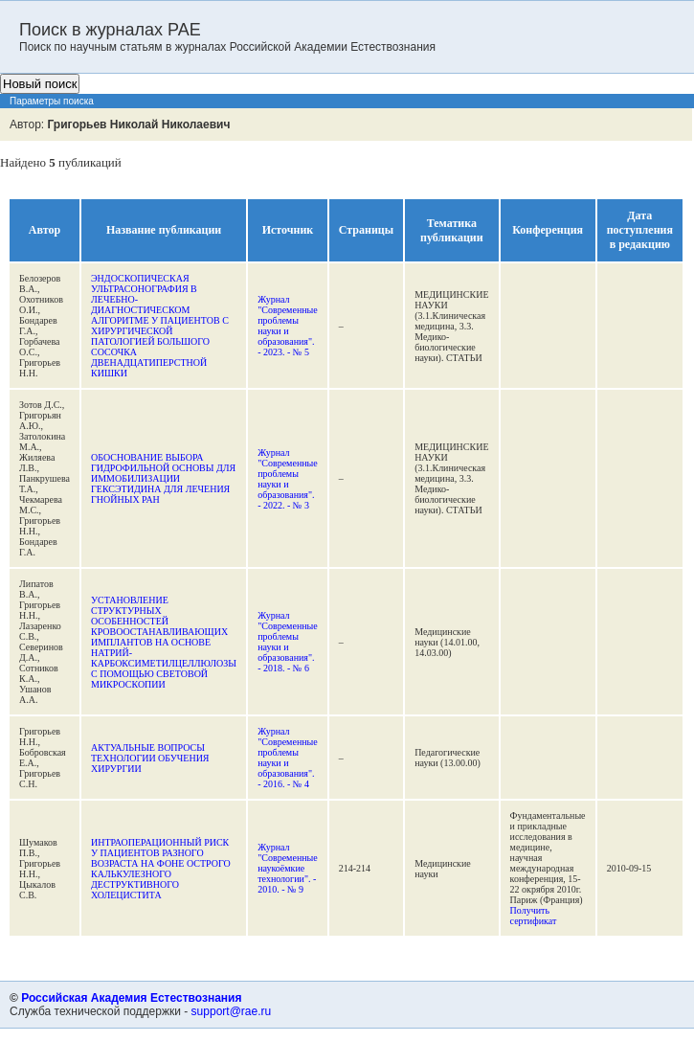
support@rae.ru (231, 1011)
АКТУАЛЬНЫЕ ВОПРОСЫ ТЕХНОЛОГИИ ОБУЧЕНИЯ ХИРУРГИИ (150, 758)
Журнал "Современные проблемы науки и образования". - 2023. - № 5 (287, 325)
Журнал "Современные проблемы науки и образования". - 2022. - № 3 (287, 478)
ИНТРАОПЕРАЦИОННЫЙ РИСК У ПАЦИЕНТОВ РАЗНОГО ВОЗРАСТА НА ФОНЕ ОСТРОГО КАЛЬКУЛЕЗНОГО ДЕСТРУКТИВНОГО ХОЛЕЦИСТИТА (161, 868)
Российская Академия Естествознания (131, 998)
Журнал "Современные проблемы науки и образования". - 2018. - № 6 (287, 641)
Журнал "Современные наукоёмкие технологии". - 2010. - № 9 (287, 868)
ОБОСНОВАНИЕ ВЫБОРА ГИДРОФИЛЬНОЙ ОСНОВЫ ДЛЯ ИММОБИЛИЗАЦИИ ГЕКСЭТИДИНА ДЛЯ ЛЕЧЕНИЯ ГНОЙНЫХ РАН (163, 478)
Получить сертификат (533, 915)
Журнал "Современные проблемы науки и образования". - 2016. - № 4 (287, 757)
